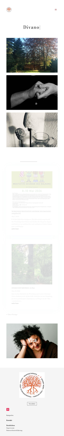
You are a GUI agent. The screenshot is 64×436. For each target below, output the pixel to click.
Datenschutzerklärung (14, 430)
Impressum (10, 428)
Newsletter (32, 404)
